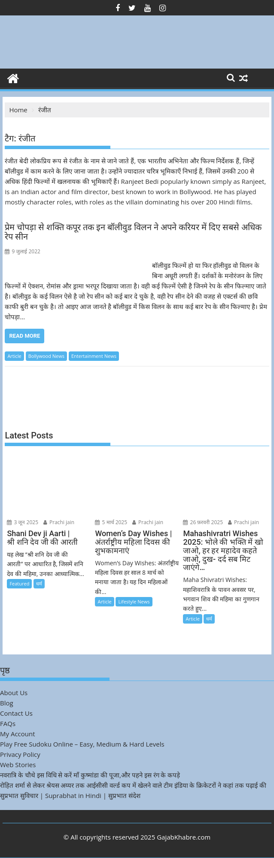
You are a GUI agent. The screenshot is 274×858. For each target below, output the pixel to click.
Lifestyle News (133, 601)
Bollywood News (46, 356)
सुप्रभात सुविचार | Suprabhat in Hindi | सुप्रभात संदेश (70, 795)
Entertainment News (93, 356)
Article (14, 356)
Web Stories (18, 764)
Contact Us (16, 713)
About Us (13, 692)
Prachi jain (58, 522)
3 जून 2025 (22, 522)
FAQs (7, 723)
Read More (24, 336)
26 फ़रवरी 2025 (203, 522)
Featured (19, 583)
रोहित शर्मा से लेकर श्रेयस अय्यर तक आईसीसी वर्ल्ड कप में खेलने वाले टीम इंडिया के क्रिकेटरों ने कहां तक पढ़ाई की (133, 785)
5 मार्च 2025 (111, 522)
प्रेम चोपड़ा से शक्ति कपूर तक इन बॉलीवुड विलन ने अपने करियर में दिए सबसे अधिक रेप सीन (133, 232)
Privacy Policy (20, 754)
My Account (17, 733)
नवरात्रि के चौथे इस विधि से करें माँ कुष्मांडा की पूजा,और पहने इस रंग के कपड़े (90, 775)
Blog (6, 703)
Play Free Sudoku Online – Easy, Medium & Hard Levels (82, 744)
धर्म (39, 583)
